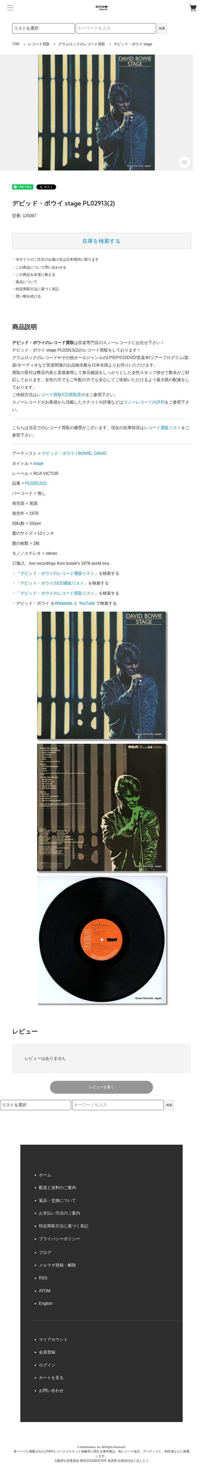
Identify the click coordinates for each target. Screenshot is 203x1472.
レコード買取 (39, 44)
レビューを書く (101, 1087)
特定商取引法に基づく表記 (63, 1226)
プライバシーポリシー (59, 1239)
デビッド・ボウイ (58, 453)
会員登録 (47, 1352)
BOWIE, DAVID (92, 453)
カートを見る (51, 1377)
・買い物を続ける (26, 296)
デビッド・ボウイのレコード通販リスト (57, 573)
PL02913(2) (36, 483)
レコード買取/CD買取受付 (61, 394)
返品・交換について (57, 1200)
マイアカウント (53, 1339)
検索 (162, 28)
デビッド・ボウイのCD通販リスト (52, 583)
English (45, 1303)
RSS (43, 1278)
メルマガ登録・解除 (57, 1265)
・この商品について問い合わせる (39, 267)
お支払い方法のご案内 (59, 1213)
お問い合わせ (51, 1390)
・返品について (24, 282)
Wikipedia (63, 603)
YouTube (87, 603)
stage (38, 463)
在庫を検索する (101, 241)
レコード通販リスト (162, 427)
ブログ (45, 1252)
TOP (16, 44)
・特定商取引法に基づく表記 (35, 289)
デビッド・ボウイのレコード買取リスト (57, 593)
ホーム (45, 1175)
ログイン (47, 1365)
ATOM (44, 1291)
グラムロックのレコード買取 (81, 44)
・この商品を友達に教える (33, 274)
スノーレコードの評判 (144, 402)
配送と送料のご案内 (57, 1187)
